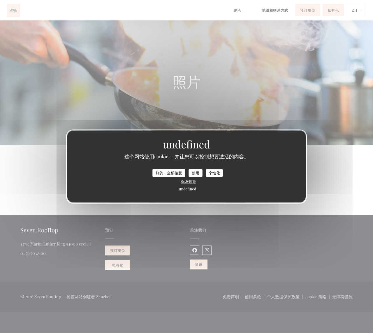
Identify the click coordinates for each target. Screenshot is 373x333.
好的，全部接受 (169, 172)
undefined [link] (187, 188)
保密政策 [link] (188, 181)
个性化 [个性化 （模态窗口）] (214, 172)
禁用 (195, 172)
